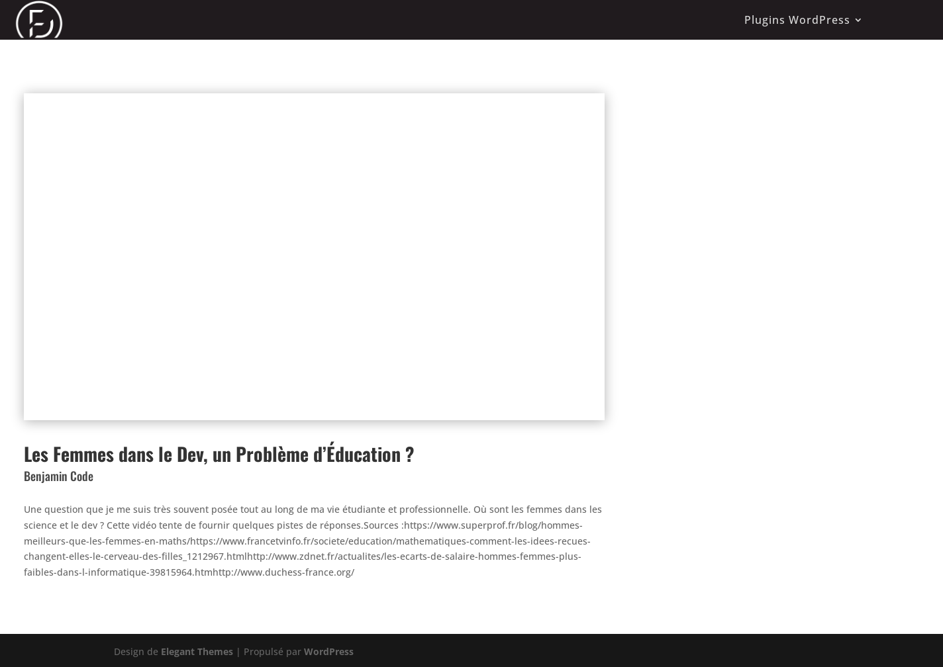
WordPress (329, 651)
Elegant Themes (197, 651)
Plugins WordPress (797, 20)
